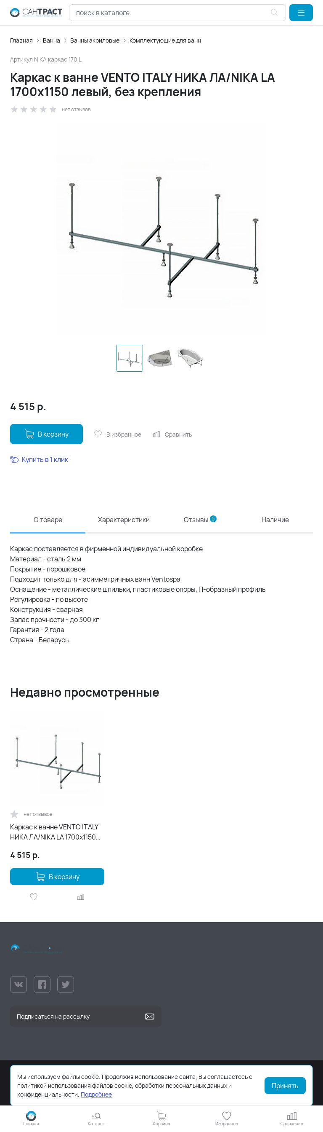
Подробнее (96, 1094)
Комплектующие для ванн (165, 40)
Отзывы (200, 520)
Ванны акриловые (94, 40)
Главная (21, 40)
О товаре (48, 520)
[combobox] (177, 12)
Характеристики (124, 520)
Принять (285, 1085)
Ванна (51, 40)
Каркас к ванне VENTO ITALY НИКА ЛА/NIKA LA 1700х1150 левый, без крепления (54, 832)
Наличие (275, 520)
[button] (301, 12)
